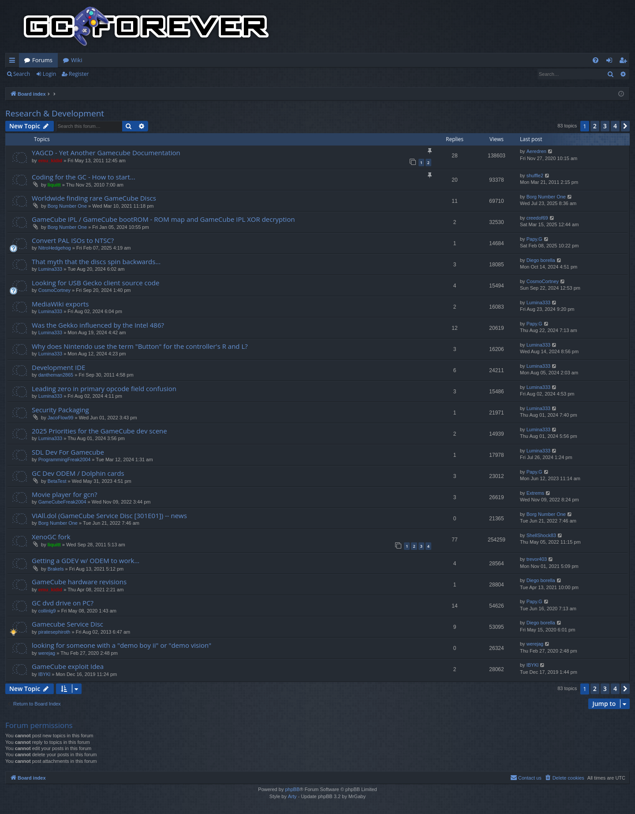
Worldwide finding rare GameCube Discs (94, 198)
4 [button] (615, 126)
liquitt (54, 184)
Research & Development (54, 113)
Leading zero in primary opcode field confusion (104, 388)
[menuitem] (595, 60)
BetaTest (57, 481)
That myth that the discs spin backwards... (96, 261)
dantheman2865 (56, 374)
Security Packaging (60, 409)
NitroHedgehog (54, 247)
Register (79, 74)
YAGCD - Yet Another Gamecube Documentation (106, 152)
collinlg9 (47, 610)
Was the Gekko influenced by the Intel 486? (98, 325)
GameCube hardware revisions (79, 581)
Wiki (76, 60)
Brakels (56, 568)
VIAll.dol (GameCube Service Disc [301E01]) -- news (109, 515)
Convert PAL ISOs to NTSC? (73, 240)
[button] (625, 126)
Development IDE (58, 367)
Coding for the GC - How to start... (83, 176)
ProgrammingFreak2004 (64, 459)
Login (49, 74)
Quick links (14, 61)
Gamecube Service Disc (67, 624)
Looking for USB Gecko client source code (95, 282)
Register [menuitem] (625, 61)
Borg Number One (67, 206)
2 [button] (595, 126)
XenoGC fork (51, 536)
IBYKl (44, 674)
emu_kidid (50, 160)
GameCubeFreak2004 (62, 501)
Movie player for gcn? (64, 494)
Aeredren (536, 151)
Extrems (535, 493)
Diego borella (541, 260)
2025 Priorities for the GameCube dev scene (99, 430)
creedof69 (537, 217)
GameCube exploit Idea (68, 666)
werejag (47, 653)
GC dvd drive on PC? (62, 602)
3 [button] (605, 126)
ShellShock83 (541, 535)
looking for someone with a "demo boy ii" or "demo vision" (121, 645)
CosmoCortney (54, 290)
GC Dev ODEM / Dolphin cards (78, 473)
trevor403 (537, 559)
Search (21, 74)
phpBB (292, 789)
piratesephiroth (54, 632)
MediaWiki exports (60, 303)
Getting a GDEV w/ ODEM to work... (85, 560)
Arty (292, 796)
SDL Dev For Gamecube (68, 452)
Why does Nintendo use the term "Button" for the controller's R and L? (140, 346)
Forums (42, 60)
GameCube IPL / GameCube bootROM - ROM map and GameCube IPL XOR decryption (163, 219)
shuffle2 (535, 175)
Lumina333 (50, 269)
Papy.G (534, 239)
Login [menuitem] (611, 61)
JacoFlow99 (61, 417)
